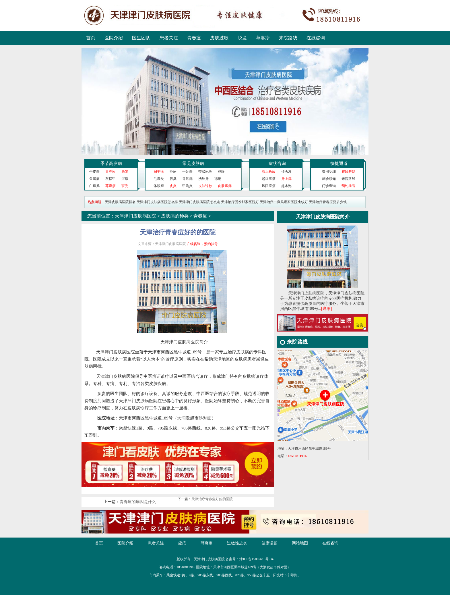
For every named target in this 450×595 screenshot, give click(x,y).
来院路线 (288, 37)
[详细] (326, 309)
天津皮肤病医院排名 (120, 202)
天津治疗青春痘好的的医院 (212, 499)
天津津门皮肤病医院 (135, 215)
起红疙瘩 (269, 179)
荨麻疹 (263, 37)
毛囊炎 (159, 179)
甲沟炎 (187, 186)
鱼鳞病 (94, 179)
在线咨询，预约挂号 (202, 244)
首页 (90, 37)
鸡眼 (221, 172)
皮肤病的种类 (175, 215)
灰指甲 (110, 179)
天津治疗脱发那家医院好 (240, 202)
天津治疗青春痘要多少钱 (328, 202)
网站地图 (300, 543)
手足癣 (187, 172)
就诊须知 (329, 179)
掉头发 (286, 172)
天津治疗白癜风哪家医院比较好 (284, 202)
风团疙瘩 (269, 186)
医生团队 (141, 37)
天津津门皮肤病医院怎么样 (157, 202)
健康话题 (269, 543)
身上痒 (286, 179)
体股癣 (159, 186)
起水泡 (286, 186)
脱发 (242, 37)
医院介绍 (113, 37)
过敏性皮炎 (237, 543)
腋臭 (173, 179)
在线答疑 (348, 172)
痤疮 (182, 543)
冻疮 (217, 179)
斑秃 (124, 186)
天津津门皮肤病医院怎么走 (199, 202)
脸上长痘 (269, 172)
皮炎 (173, 186)
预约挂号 (348, 186)
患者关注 (169, 37)
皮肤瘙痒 (225, 186)
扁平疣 (159, 172)
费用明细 (329, 172)
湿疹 (124, 179)
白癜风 (94, 186)
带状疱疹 (205, 172)
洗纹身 (203, 179)
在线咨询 (316, 37)
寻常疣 (187, 179)
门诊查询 (329, 186)
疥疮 (173, 172)
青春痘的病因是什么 (138, 502)
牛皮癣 (94, 172)
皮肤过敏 (219, 37)
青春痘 (194, 37)
